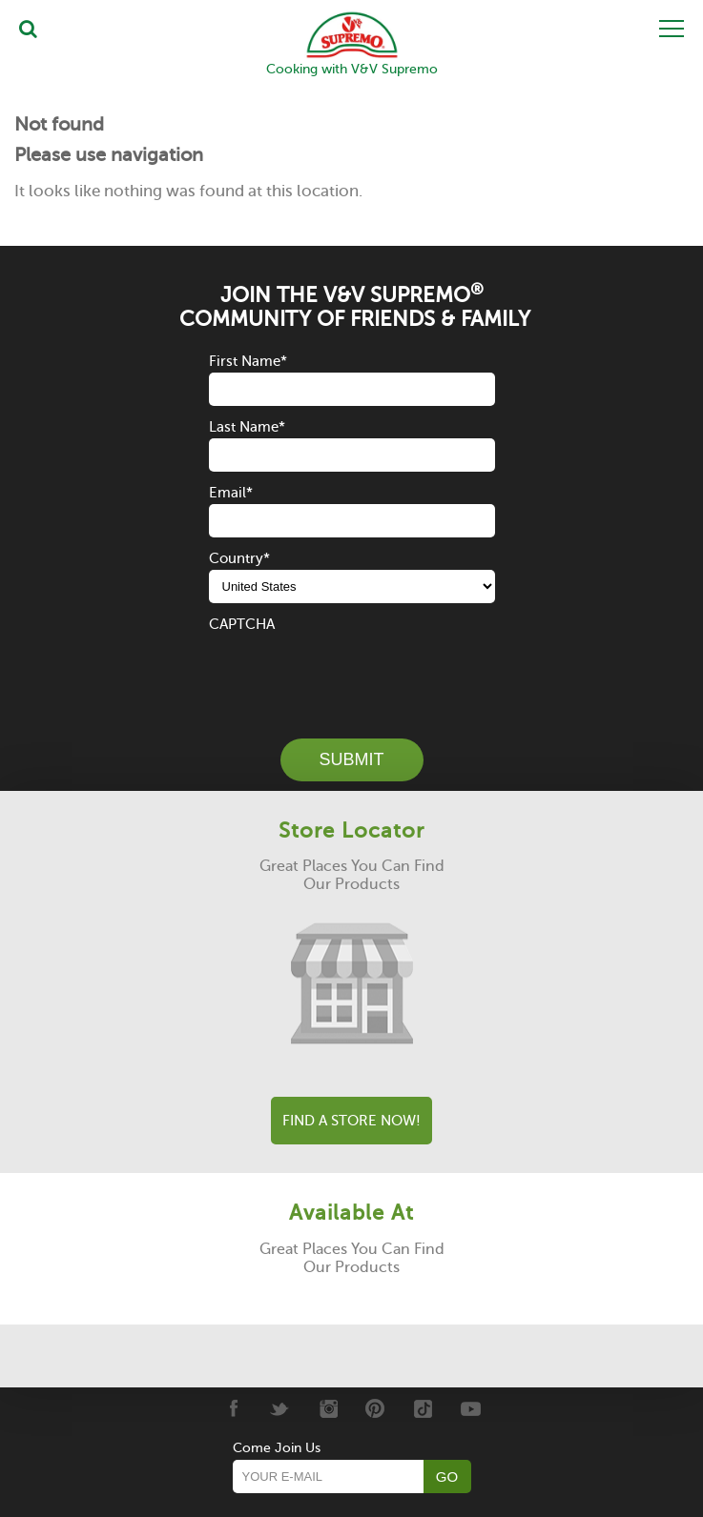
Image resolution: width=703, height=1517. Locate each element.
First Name (248, 361)
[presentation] (354, 673)
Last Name (247, 427)
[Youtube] (471, 1408)
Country (239, 558)
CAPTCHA (242, 624)
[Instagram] (328, 1408)
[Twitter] (280, 1408)
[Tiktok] (423, 1408)
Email (231, 492)
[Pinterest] (375, 1408)
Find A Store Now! (351, 1120)
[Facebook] (232, 1408)
